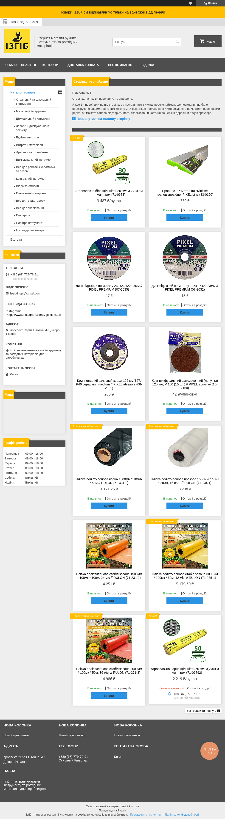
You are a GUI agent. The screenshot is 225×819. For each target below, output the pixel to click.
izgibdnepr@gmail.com (25, 293)
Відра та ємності (27, 186)
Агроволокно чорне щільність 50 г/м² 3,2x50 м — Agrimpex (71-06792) (185, 670)
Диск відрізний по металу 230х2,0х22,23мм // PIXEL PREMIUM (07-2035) (109, 287)
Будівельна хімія (27, 137)
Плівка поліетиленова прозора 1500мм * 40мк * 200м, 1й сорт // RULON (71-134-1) (185, 481)
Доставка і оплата (83, 65)
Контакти (50, 65)
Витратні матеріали (29, 145)
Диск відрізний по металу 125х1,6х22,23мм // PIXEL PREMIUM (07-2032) (185, 287)
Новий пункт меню (16, 735)
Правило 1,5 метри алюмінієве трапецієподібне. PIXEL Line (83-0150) (184, 192)
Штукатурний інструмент (33, 118)
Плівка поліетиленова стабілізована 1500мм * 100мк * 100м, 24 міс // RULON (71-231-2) (109, 576)
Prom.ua (134, 806)
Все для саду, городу (30, 200)
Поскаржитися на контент (146, 814)
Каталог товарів (18, 65)
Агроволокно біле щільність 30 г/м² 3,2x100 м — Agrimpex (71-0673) (109, 192)
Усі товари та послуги (202, 710)
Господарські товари (30, 230)
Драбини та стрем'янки (32, 152)
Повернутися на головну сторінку (103, 119)
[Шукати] (177, 42)
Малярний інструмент (31, 111)
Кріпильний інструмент (32, 178)
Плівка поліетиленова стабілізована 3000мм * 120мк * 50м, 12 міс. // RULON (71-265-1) (185, 576)
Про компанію (120, 65)
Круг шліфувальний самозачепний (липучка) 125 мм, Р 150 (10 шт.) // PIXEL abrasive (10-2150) (185, 384)
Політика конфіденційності (182, 814)
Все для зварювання (30, 208)
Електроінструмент (29, 223)
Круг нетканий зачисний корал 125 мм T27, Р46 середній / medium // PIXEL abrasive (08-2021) (109, 384)
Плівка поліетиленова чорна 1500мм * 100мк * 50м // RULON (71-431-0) (109, 481)
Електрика (23, 215)
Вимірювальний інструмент (35, 159)
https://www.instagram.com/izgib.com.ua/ (34, 314)
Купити (109, 217)
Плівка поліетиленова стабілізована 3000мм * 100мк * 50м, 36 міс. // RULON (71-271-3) (109, 670)
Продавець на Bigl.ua (112, 810)
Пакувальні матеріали (31, 193)
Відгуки (147, 65)
